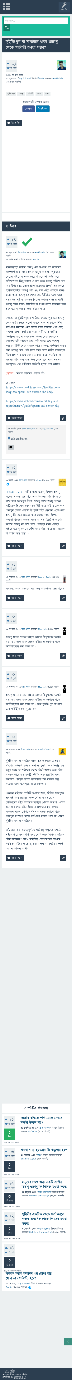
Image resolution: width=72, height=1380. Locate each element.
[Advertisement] (36, 170)
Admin (9, 1287)
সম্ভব (47, 93)
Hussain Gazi (14, 492)
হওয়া (39, 93)
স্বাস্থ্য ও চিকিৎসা (44, 1192)
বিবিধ (39, 1155)
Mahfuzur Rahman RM (40, 1232)
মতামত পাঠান (9, 1371)
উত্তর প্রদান (22, 252)
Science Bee (20, 1376)
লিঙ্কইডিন (42, 109)
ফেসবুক (28, 109)
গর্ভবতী (30, 93)
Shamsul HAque (28, 1158)
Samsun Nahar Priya (39, 1195)
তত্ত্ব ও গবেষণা (25, 78)
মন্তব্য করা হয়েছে (29, 428)
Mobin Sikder (21, 1374)
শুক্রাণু (21, 93)
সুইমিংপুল (11, 93)
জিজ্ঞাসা (41, 78)
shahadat (32, 1131)
